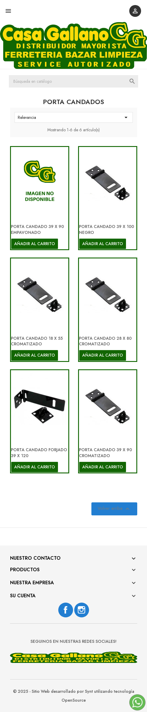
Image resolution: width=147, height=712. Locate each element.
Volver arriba (114, 509)
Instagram (81, 610)
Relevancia (74, 117)
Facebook (65, 610)
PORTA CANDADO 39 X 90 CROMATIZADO (105, 453)
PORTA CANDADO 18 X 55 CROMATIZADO (37, 341)
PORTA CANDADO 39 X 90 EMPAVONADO (37, 229)
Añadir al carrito (34, 244)
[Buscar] (73, 81)
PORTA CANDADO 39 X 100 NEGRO (106, 229)
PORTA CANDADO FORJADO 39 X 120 (39, 453)
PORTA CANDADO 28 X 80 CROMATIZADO (105, 341)
